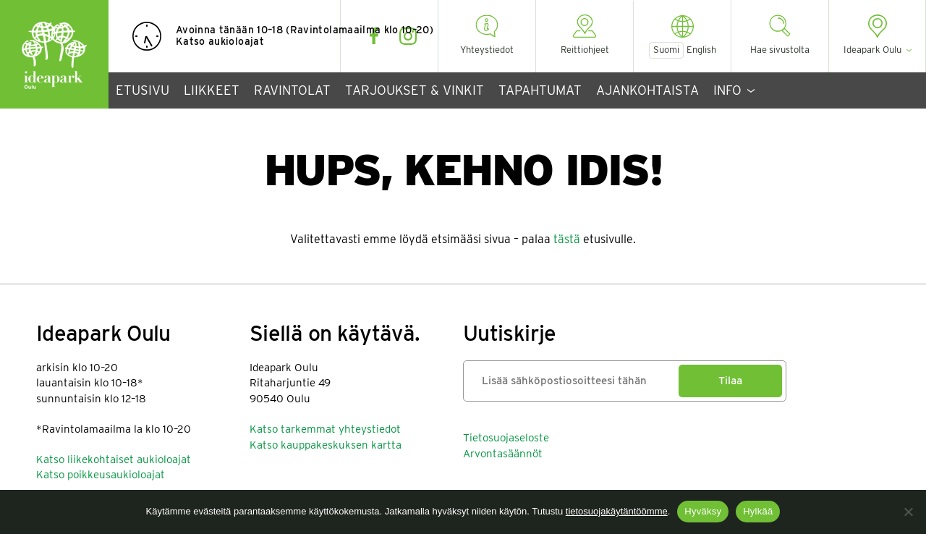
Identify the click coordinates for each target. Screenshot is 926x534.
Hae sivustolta (780, 49)
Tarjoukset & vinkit (414, 90)
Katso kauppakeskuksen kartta (326, 445)
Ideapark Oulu (54, 54)
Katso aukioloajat (220, 41)
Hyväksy (702, 511)
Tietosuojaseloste (506, 437)
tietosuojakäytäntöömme (617, 511)
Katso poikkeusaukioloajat (100, 474)
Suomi (666, 49)
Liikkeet (211, 90)
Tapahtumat (540, 90)
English (701, 50)
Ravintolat (292, 90)
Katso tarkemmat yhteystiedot (325, 429)
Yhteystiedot (487, 49)
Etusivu (142, 90)
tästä (566, 239)
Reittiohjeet (585, 49)
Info (727, 90)
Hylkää (758, 511)
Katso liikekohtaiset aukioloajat (113, 459)
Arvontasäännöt (503, 453)
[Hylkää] (908, 511)
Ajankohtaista (647, 90)
